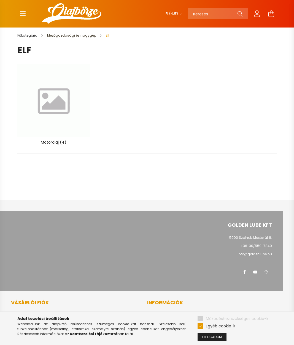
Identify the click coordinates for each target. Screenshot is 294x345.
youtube (255, 272)
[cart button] (271, 13)
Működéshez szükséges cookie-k (237, 318)
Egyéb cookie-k (220, 326)
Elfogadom (212, 337)
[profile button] (257, 13)
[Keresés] (218, 13)
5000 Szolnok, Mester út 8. (250, 237)
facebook (244, 272)
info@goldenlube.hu (255, 254)
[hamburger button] (22, 13)
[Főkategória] (27, 35)
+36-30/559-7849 (256, 245)
